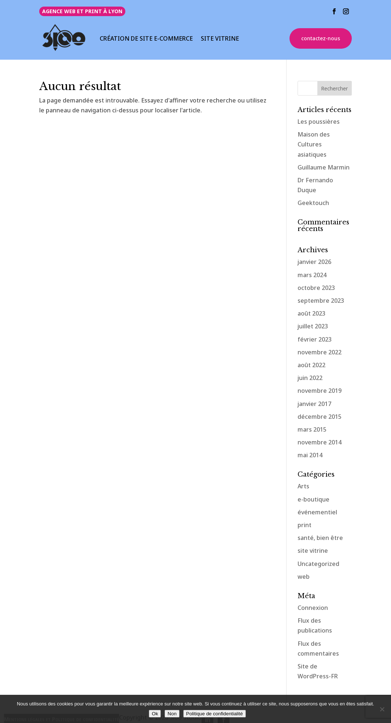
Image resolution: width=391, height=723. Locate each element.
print (304, 525)
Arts (303, 486)
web (304, 577)
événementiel (317, 512)
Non (171, 713)
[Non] (382, 709)
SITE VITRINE (220, 39)
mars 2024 (312, 275)
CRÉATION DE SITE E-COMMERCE (146, 39)
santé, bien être (320, 538)
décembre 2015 (320, 417)
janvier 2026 (314, 262)
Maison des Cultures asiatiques (314, 144)
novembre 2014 (320, 442)
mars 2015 (312, 429)
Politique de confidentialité (214, 713)
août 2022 (311, 365)
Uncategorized (318, 564)
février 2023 (315, 339)
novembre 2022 (320, 352)
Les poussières (319, 122)
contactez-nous (320, 38)
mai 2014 (310, 455)
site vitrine (313, 551)
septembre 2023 (321, 301)
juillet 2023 (313, 326)
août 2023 (311, 313)
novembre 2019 (320, 391)
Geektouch (313, 203)
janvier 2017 (314, 404)
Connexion (313, 608)
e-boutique (313, 499)
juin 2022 (310, 378)
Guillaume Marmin (324, 167)
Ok (155, 713)
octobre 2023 (316, 288)
